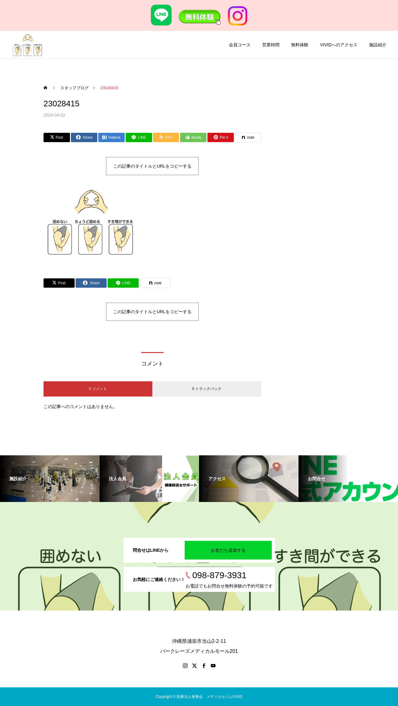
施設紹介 (377, 44)
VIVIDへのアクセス (339, 44)
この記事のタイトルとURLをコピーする (152, 166)
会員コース (240, 44)
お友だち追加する (228, 550)
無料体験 (299, 44)
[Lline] (139, 137)
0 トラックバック (206, 389)
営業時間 (271, 44)
